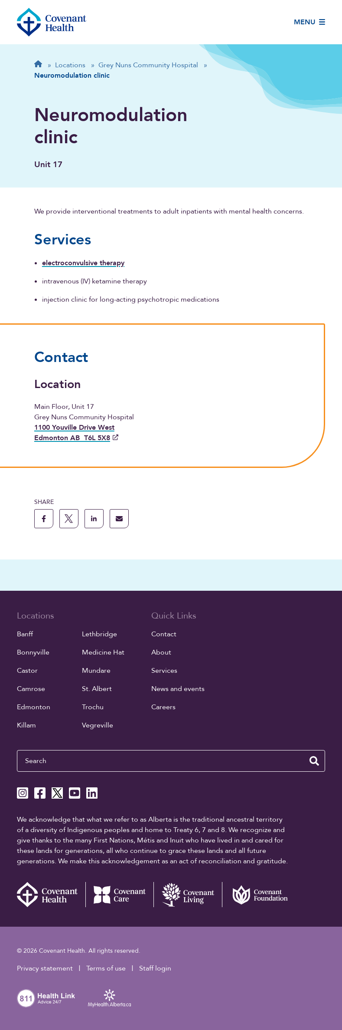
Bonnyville (33, 652)
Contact (163, 634)
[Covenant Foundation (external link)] (256, 894)
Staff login (155, 968)
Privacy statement (45, 968)
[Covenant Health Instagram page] (22, 793)
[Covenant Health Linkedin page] (92, 793)
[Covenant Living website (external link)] (187, 894)
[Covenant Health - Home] (51, 894)
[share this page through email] (119, 518)
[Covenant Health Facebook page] (40, 793)
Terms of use (106, 968)
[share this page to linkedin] (94, 518)
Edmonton (33, 707)
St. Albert (97, 689)
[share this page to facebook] (43, 518)
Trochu (93, 707)
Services (164, 670)
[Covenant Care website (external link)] (119, 894)
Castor (27, 670)
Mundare (96, 670)
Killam (26, 725)
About (161, 652)
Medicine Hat (103, 652)
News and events (178, 689)
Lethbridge (99, 634)
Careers (163, 707)
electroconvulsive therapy (83, 263)
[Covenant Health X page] (57, 793)
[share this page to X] (68, 518)
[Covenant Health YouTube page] (74, 793)
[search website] (314, 761)
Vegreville (97, 725)
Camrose (31, 689)
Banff (25, 634)
